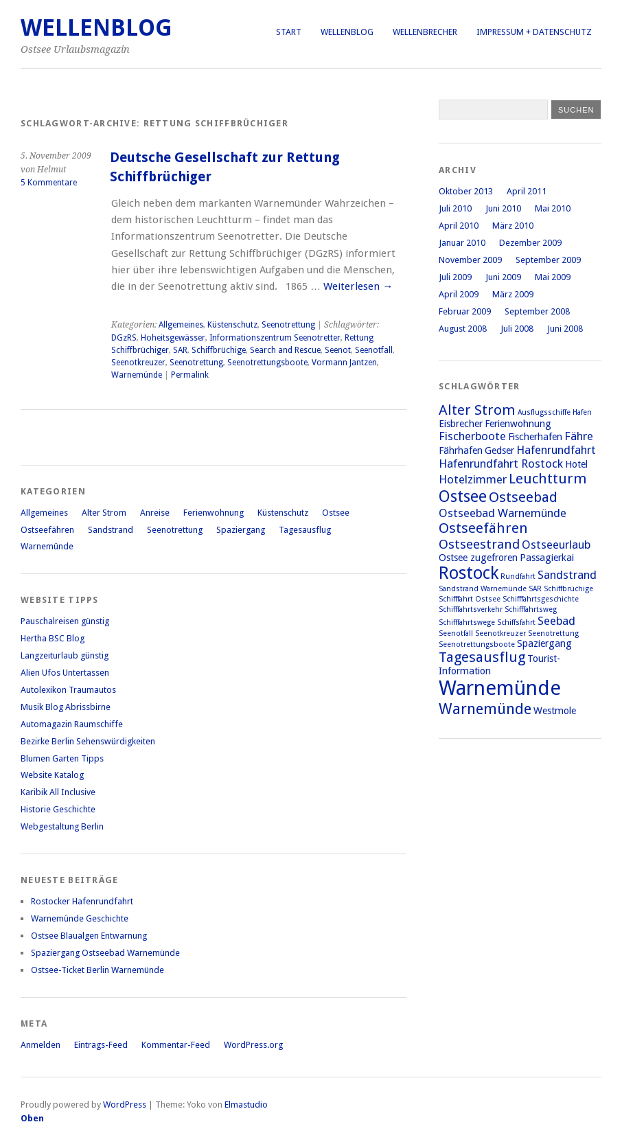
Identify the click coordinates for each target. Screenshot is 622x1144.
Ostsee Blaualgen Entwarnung (89, 935)
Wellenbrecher (425, 32)
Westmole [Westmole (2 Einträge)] (554, 710)
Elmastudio (246, 1104)
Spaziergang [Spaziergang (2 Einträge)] (544, 643)
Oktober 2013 (466, 191)
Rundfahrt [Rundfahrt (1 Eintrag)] (517, 576)
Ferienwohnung (213, 512)
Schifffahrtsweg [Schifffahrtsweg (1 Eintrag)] (531, 609)
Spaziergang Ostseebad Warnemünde (105, 953)
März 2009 (512, 294)
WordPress (124, 1104)
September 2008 (537, 311)
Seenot (338, 350)
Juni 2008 (565, 328)
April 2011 (526, 191)
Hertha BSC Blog (52, 638)
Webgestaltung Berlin (62, 826)
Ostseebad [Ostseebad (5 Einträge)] (523, 497)
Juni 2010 (503, 208)
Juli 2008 (516, 328)
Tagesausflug (305, 530)
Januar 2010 (462, 243)
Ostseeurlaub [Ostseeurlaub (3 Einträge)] (556, 544)
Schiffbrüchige (219, 350)
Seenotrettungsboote (267, 362)
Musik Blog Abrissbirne (66, 707)
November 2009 (470, 260)
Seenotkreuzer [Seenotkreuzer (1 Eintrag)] (500, 633)
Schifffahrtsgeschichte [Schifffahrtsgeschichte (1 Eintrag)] (541, 599)
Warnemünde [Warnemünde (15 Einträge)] (500, 688)
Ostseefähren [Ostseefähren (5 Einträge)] (483, 528)
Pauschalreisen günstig (65, 621)
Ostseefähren (47, 530)
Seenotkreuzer (138, 362)
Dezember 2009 (530, 243)
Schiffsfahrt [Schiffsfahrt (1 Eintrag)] (516, 622)
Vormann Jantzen (344, 362)
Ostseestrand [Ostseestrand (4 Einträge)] (479, 544)
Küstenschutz (232, 325)
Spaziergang (240, 530)
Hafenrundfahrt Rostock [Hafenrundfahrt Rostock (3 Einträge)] (501, 463)
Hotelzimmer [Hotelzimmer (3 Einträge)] (473, 479)
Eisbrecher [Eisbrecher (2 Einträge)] (461, 423)
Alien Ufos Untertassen (65, 672)
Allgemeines (181, 325)
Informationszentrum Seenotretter (275, 338)
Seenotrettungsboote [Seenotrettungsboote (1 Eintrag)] (477, 644)
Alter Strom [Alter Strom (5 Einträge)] (477, 410)
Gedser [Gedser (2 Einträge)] (499, 450)
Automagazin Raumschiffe (72, 724)
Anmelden (40, 1045)
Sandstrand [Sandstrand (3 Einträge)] (567, 575)
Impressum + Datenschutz (534, 32)
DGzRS (124, 338)
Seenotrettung (288, 325)
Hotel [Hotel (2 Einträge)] (576, 464)
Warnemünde (136, 375)
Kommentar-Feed (175, 1045)
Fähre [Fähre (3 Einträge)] (578, 436)
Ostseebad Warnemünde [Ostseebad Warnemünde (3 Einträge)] (502, 513)
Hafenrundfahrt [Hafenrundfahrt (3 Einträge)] (556, 450)
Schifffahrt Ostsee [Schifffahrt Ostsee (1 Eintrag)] (469, 599)
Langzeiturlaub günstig (64, 655)
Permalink (190, 375)
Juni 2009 (503, 277)
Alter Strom (104, 512)
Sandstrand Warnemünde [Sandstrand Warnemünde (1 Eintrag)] (483, 588)
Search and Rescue (285, 350)
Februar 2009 (465, 311)
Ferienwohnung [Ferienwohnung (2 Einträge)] (518, 423)
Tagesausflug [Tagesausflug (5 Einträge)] (482, 657)
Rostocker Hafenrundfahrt (82, 901)
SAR (180, 350)
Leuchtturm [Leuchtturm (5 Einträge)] (548, 478)
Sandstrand (110, 530)
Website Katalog (52, 775)
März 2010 (512, 225)
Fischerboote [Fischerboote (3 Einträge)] (472, 436)
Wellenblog (347, 32)
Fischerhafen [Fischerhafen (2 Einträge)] (535, 436)
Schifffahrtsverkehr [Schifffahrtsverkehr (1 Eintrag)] (471, 609)
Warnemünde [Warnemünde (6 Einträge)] (485, 709)
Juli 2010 (455, 208)
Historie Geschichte (58, 809)
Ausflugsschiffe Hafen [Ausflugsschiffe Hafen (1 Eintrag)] (555, 412)
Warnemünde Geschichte (79, 918)
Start (288, 32)
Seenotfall (374, 350)
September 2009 (548, 260)
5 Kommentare (49, 182)
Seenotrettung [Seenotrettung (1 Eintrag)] (553, 633)
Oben (32, 1118)
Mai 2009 (553, 277)
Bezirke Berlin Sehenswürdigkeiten (88, 741)
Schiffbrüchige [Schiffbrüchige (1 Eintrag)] (568, 588)
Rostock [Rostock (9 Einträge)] (468, 573)
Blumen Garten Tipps (62, 758)
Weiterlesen (358, 286)
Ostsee (335, 512)
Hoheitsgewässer (173, 338)
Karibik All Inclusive (58, 792)
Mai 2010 (553, 208)
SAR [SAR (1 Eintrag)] (535, 588)
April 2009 (459, 294)
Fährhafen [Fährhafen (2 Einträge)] (461, 450)
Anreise (155, 512)
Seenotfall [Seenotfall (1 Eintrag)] (456, 633)
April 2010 (459, 225)
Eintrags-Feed (101, 1045)
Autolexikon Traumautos (68, 690)
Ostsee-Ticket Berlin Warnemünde (97, 970)
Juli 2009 (455, 277)
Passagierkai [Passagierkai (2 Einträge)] (547, 557)
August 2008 (463, 328)
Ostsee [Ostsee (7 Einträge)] (463, 496)
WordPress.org (253, 1045)
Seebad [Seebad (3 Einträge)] (556, 621)
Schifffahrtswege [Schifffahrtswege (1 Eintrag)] (467, 622)
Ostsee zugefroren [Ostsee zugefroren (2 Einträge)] (478, 557)
